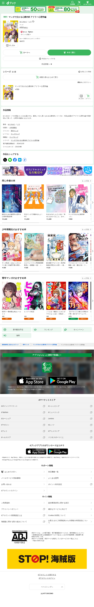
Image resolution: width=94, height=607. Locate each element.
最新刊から (87, 82)
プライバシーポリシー (9, 509)
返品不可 (22, 41)
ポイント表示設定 (55, 484)
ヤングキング (15, 134)
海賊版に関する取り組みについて (14, 522)
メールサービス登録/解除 (11, 478)
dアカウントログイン (9, 491)
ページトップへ (47, 587)
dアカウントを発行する (47, 575)
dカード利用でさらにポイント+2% (29, 38)
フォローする (33, 21)
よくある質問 (53, 478)
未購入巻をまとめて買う (48, 77)
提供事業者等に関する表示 (58, 503)
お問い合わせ (6, 484)
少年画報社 (13, 127)
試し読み (12, 45)
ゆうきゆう (23, 22)
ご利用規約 (5, 503)
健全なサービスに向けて (57, 509)
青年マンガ (14, 131)
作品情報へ (45, 64)
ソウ (30, 22)
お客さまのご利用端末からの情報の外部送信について (68, 522)
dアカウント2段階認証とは (11, 515)
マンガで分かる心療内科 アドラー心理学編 (31, 86)
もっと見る (85, 181)
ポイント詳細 (25, 34)
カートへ (26, 52)
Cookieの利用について (57, 515)
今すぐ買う (71, 52)
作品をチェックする (48, 59)
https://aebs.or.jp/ (38, 540)
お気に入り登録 (86, 72)
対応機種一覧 (53, 472)
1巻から (80, 82)
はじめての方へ (9, 472)
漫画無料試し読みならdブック (10, 344)
